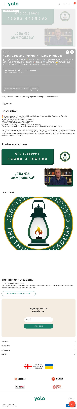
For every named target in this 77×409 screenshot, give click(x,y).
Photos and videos (22, 88)
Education (6, 52)
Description (8, 88)
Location (34, 88)
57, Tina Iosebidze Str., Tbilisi (14, 283)
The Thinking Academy (17, 280)
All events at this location (18, 293)
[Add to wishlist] (72, 52)
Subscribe (38, 326)
